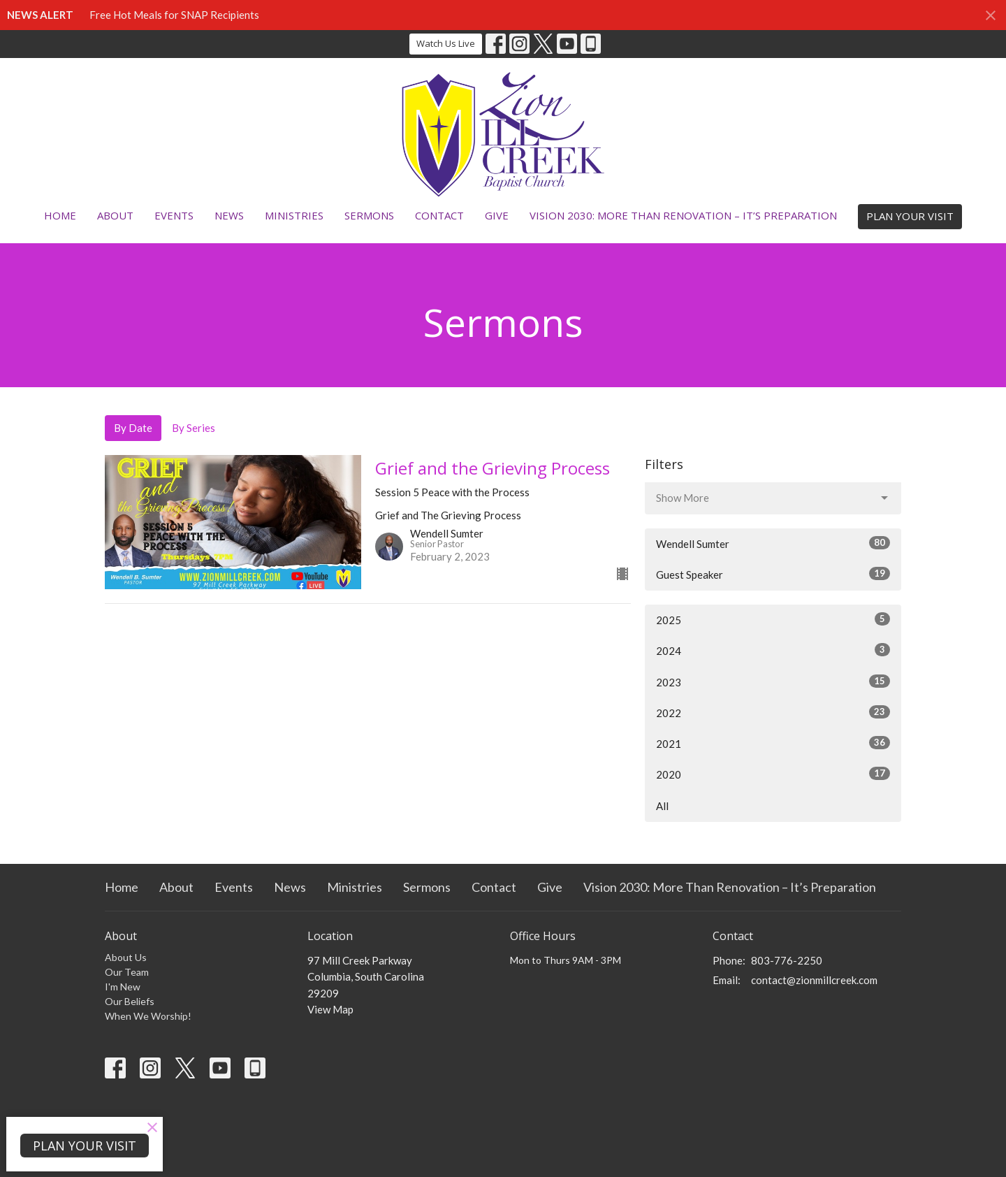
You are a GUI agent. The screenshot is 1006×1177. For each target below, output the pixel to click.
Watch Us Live (445, 43)
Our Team (127, 972)
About (115, 215)
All (662, 806)
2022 (773, 712)
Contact (439, 215)
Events (174, 215)
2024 (773, 650)
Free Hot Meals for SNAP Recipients (174, 14)
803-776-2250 (786, 960)
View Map (330, 1009)
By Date (133, 427)
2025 (773, 619)
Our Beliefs (129, 1001)
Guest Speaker (773, 574)
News (229, 215)
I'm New (122, 986)
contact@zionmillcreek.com (814, 980)
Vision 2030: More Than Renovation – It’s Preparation (683, 215)
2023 (773, 681)
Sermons (369, 215)
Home (60, 215)
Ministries (294, 215)
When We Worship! (148, 1016)
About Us (126, 957)
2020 (773, 774)
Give (497, 215)
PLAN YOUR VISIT (910, 216)
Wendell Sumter (773, 543)
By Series (193, 427)
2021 (773, 743)
